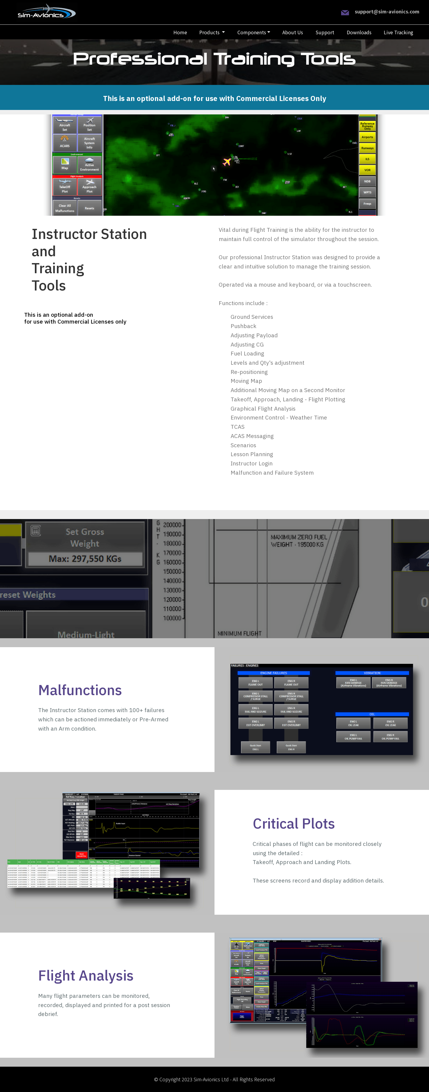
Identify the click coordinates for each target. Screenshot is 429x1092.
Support (324, 32)
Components (251, 32)
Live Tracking (398, 32)
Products (210, 32)
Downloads (359, 32)
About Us (292, 32)
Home (180, 32)
